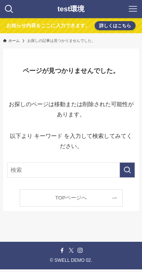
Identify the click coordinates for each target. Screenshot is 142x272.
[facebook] (62, 250)
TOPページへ (71, 198)
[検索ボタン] (9, 9)
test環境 (71, 9)
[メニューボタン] (133, 9)
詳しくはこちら (115, 25)
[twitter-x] (71, 250)
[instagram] (80, 250)
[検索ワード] (71, 170)
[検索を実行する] (127, 170)
